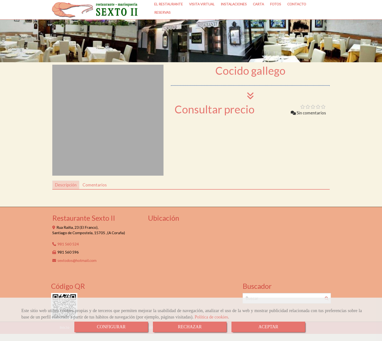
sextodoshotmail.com (76, 267)
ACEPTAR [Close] (268, 326)
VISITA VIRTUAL (202, 14)
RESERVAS (162, 22)
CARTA (258, 14)
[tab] (65, 192)
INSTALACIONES (234, 14)
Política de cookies (211, 317)
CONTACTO (296, 14)
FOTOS (275, 14)
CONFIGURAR (111, 326)
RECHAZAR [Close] (190, 326)
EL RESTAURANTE (168, 14)
